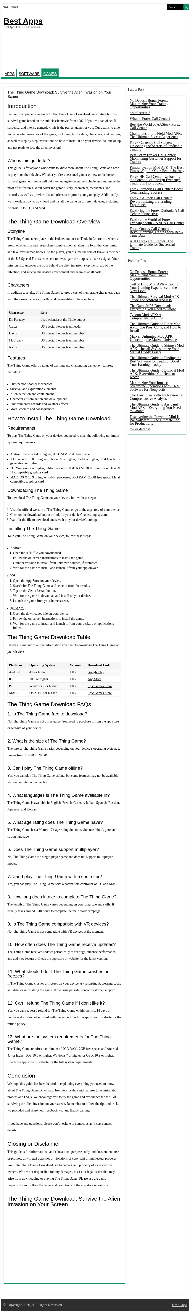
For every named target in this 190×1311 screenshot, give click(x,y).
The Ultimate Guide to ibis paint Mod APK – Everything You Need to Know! (155, 407)
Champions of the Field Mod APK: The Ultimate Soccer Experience (156, 135)
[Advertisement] (118, 40)
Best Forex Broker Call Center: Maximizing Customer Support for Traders (155, 158)
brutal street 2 (140, 113)
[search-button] (186, 7)
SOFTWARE (29, 74)
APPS (10, 74)
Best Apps (23, 21)
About (5, 7)
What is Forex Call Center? (150, 119)
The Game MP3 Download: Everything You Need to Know (153, 307)
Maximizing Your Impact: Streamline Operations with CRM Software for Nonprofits (155, 386)
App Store (94, 679)
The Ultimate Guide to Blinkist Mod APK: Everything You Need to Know (157, 373)
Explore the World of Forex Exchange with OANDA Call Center (157, 221)
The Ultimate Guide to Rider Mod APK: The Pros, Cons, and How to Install (155, 327)
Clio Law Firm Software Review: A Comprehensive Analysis (156, 397)
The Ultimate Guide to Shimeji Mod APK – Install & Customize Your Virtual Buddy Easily (157, 348)
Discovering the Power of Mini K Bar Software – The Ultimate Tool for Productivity (155, 420)
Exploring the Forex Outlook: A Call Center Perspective (157, 212)
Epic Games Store (100, 686)
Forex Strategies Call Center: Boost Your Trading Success (156, 190)
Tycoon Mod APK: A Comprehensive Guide (146, 316)
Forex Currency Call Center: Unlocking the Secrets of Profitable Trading (156, 145)
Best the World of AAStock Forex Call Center (155, 126)
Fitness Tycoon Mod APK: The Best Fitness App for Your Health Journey (157, 169)
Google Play (96, 672)
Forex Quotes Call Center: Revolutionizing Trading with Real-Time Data (156, 232)
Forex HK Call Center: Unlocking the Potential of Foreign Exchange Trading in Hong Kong (155, 179)
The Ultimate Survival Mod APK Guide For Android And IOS (154, 298)
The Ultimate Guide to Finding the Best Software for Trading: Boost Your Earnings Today (155, 361)
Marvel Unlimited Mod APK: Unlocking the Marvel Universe (153, 338)
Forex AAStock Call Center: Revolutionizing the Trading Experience (151, 201)
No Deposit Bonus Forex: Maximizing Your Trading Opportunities (149, 103)
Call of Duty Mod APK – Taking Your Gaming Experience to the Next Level (154, 287)
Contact (14, 7)
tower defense (140, 429)
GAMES (50, 74)
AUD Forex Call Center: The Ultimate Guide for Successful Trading (152, 244)
